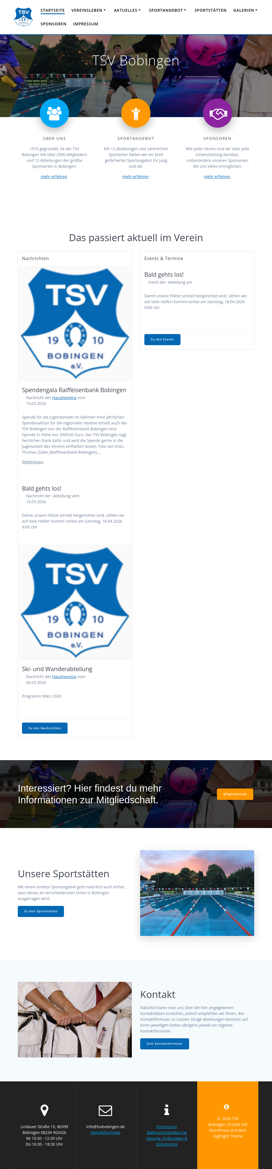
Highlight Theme (228, 1136)
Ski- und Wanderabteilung (57, 669)
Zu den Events (162, 339)
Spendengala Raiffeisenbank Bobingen (74, 390)
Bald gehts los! (41, 488)
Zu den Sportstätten (41, 911)
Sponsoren (54, 23)
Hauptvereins (64, 397)
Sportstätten (211, 10)
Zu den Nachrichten (44, 728)
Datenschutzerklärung (167, 1132)
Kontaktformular (105, 1132)
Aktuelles (125, 10)
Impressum (85, 23)
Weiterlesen (32, 461)
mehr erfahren (54, 176)
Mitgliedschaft (235, 794)
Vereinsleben (87, 10)
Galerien (243, 10)
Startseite (53, 10)
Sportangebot (166, 10)
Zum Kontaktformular (165, 1044)
